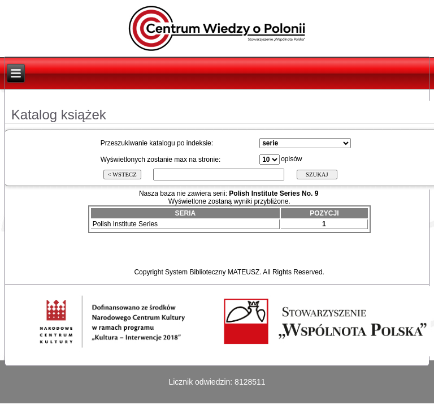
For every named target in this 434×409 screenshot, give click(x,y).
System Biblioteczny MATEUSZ (212, 272)
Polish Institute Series (125, 224)
